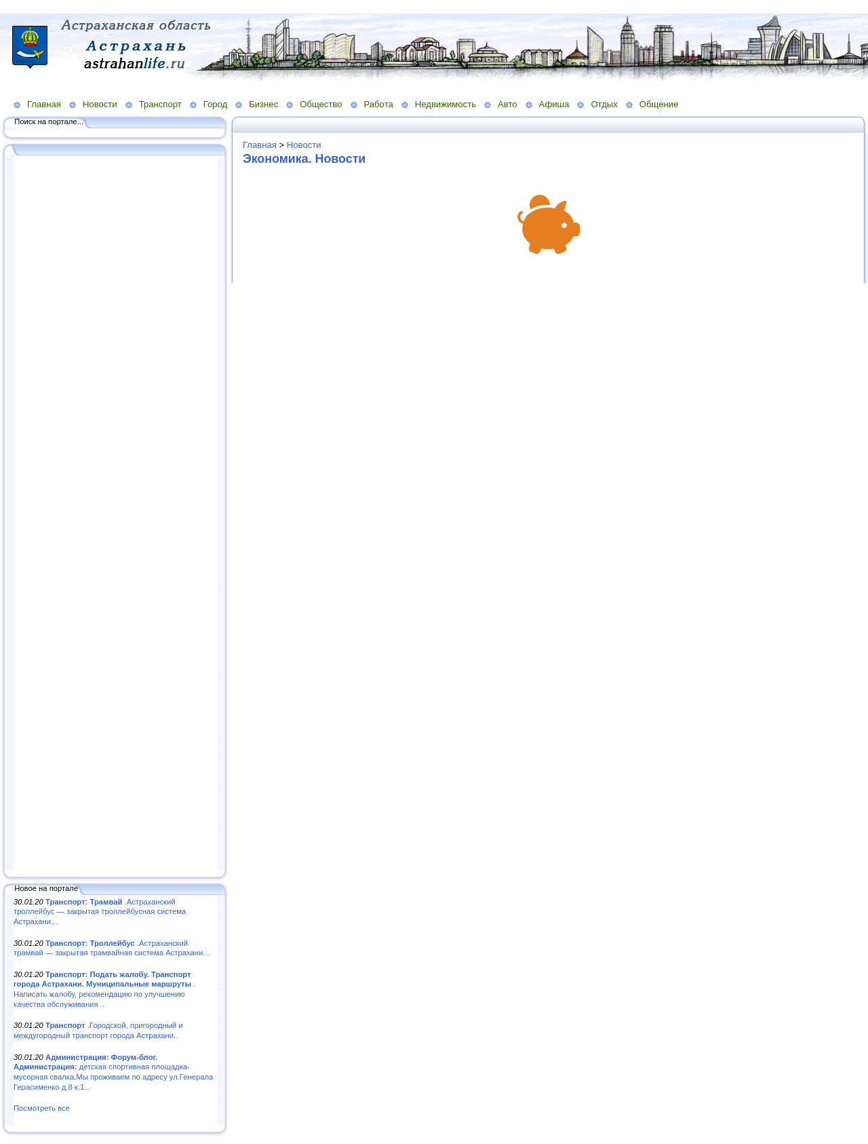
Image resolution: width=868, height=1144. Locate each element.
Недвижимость (445, 104)
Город (215, 104)
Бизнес (263, 104)
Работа (378, 104)
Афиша (554, 104)
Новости (100, 104)
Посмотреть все (42, 1108)
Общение (659, 104)
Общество (321, 104)
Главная (44, 104)
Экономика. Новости (304, 159)
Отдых (604, 104)
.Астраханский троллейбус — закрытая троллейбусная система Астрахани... (100, 912)
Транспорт (160, 104)
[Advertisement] (115, 513)
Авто (507, 104)
